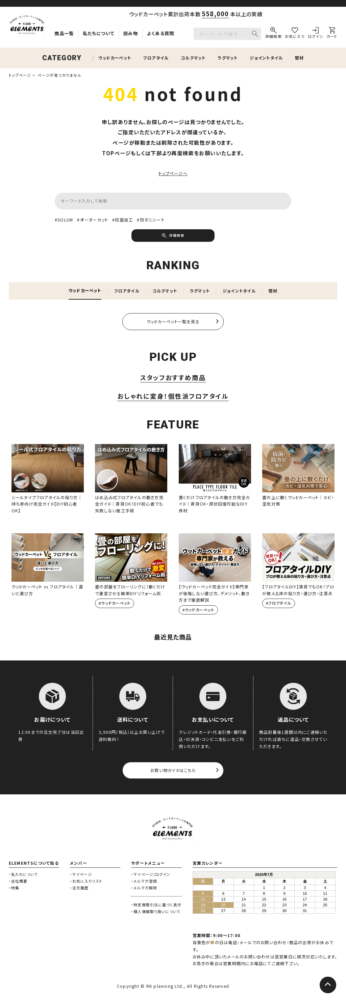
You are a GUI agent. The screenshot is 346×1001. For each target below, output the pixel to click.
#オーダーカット (92, 220)
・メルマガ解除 (144, 888)
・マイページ (81, 875)
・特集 (14, 888)
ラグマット (228, 58)
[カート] (332, 33)
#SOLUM (64, 220)
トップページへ (173, 173)
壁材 (299, 58)
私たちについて (98, 33)
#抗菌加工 (123, 220)
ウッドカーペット (114, 58)
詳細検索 (176, 235)
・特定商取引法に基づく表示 (156, 905)
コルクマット (193, 58)
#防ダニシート (151, 220)
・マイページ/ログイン (150, 875)
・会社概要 (18, 881)
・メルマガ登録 (144, 881)
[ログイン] (315, 33)
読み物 (130, 33)
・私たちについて (23, 875)
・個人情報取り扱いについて (155, 912)
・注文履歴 (79, 888)
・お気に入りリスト (86, 881)
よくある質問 (160, 33)
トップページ (20, 75)
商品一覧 (64, 33)
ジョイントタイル (266, 58)
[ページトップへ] (327, 985)
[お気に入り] (295, 33)
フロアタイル (156, 58)
